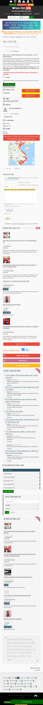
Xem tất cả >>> (30, 96)
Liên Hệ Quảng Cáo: (9, 702)
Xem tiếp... (9, 385)
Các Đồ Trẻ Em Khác (9, 285)
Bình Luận (8, 168)
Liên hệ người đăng (9, 85)
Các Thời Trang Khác (9, 270)
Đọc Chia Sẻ (32, 677)
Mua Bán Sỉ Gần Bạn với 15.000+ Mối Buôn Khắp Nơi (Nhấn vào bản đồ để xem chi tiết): (21, 137)
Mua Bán (13, 677)
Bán (18, 677)
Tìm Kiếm (28, 686)
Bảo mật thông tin (15, 689)
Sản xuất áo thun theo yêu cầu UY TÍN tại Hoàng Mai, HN (20, 241)
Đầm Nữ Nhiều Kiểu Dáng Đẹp (11, 304)
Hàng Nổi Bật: (31, 91)
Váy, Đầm (6, 308)
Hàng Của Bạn (27, 683)
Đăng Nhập (11, 177)
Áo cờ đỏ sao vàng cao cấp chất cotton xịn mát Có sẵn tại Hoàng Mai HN (19, 265)
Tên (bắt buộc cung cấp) (24, 182)
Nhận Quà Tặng (7, 686)
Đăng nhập (12, 683)
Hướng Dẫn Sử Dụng (28, 680)
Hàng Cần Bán (8, 470)
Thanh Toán (6, 689)
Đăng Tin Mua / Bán (23, 355)
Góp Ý (34, 686)
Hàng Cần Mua (8, 473)
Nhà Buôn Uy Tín (8, 480)
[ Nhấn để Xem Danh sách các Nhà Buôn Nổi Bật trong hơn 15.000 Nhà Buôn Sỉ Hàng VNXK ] (20, 73)
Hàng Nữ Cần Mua (9, 581)
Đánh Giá (17, 168)
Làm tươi (7, 214)
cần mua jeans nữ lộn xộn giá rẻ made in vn (18, 577)
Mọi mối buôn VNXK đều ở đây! (21, 10)
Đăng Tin (19, 683)
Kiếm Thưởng (12, 680)
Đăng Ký (17, 177)
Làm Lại (13, 512)
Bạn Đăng (30, 4)
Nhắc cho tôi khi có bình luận (13, 206)
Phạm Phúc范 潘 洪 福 (15, 108)
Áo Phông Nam (7, 246)
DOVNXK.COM (37, 670)
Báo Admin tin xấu (8, 117)
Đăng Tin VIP (13, 4)
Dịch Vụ (5, 680)
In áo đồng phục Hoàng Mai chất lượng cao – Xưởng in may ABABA (20, 327)
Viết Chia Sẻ (22, 360)
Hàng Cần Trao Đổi (9, 477)
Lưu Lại (19, 680)
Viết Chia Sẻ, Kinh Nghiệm (18, 686)
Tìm (31, 17)
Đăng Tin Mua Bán (22, 4)
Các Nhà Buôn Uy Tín (22, 365)
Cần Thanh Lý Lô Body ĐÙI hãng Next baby (16, 281)
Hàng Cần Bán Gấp (9, 484)
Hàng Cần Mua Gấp (9, 488)
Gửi (8, 218)
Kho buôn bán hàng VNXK (14, 411)
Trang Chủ (5, 677)
